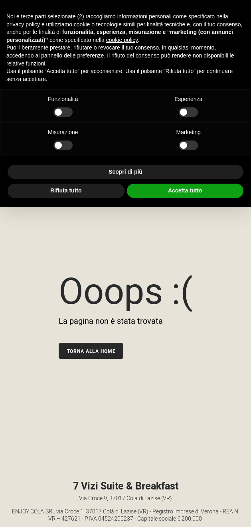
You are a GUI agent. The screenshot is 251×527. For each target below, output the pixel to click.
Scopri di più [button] (125, 171)
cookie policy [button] (122, 40)
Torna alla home (91, 351)
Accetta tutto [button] (185, 190)
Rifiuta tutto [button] (66, 190)
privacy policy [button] (23, 24)
